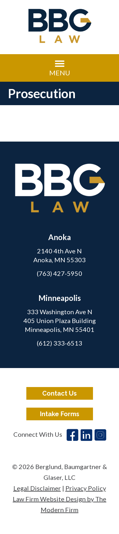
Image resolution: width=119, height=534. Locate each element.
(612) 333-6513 (59, 343)
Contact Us (59, 393)
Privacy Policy (85, 488)
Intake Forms (59, 414)
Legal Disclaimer (37, 488)
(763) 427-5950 (59, 273)
